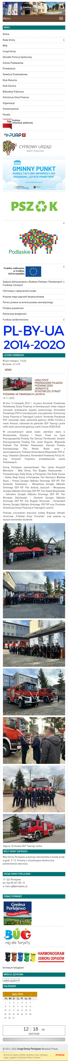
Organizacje (9, 103)
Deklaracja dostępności (15, 313)
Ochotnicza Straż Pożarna (16, 97)
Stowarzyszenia (11, 108)
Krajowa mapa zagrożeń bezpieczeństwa (23, 296)
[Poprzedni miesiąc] (4, 994)
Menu (7, 18)
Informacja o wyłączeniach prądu (19, 291)
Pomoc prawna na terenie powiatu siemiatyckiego (28, 302)
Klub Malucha (10, 80)
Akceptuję (59, 1055)
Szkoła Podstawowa (13, 63)
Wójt (5, 45)
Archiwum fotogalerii (13, 967)
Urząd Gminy (9, 51)
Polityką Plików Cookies (29, 1057)
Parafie (6, 114)
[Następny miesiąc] (31, 994)
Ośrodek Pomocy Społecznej (17, 57)
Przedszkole (9, 68)
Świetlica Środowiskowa (15, 74)
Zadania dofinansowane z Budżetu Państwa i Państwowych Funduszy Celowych (32, 283)
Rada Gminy (9, 40)
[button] (63, 40)
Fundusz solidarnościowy (15, 319)
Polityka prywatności (13, 308)
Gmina (6, 34)
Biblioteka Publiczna (13, 91)
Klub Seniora (9, 85)
